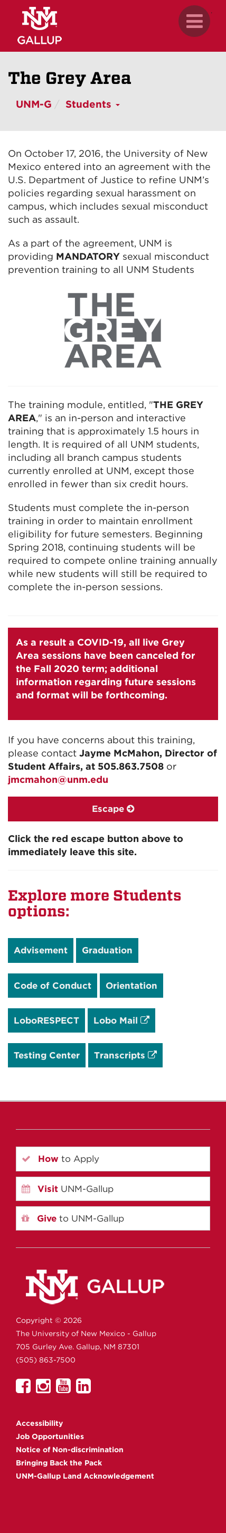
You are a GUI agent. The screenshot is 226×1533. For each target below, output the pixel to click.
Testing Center (47, 1055)
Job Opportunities (50, 1436)
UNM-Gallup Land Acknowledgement (85, 1476)
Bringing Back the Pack (59, 1463)
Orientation (131, 985)
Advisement (41, 950)
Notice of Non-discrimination (70, 1449)
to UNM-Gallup (73, 1218)
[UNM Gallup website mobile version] (113, 25)
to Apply (60, 1158)
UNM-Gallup (68, 1189)
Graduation (107, 950)
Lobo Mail (121, 1020)
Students (92, 104)
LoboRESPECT (46, 1020)
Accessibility (39, 1423)
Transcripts (125, 1055)
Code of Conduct (52, 985)
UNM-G (34, 104)
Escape (113, 808)
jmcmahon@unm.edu (58, 779)
